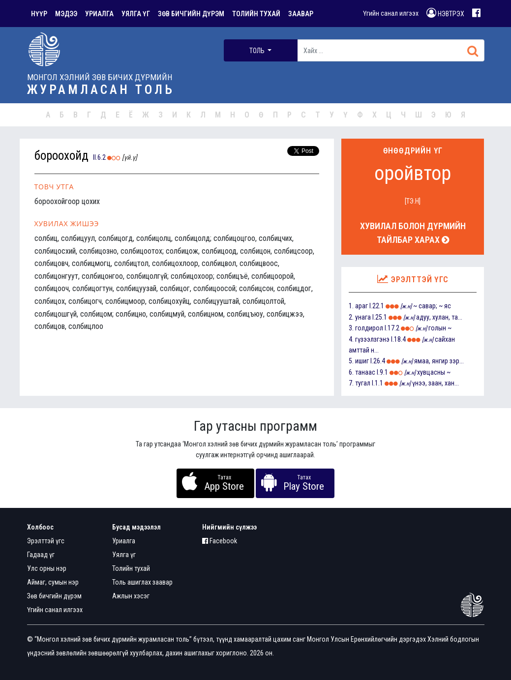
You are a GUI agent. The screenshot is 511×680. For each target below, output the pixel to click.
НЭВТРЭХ (445, 13)
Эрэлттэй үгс (45, 541)
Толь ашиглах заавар (142, 582)
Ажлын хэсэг (131, 596)
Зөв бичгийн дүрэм (54, 596)
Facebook (219, 541)
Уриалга (123, 541)
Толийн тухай (131, 568)
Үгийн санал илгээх (391, 13)
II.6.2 (99, 157)
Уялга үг (124, 555)
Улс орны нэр (46, 568)
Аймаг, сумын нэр (53, 582)
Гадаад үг (41, 555)
